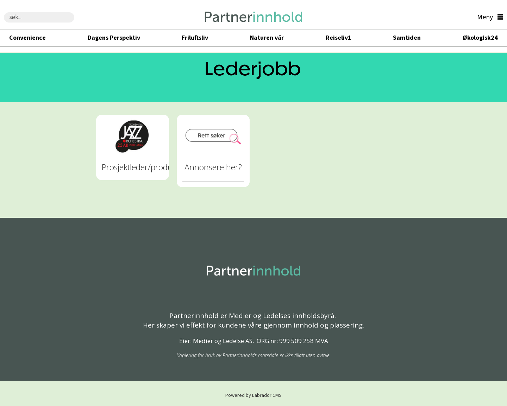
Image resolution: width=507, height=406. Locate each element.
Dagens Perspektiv (114, 37)
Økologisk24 (480, 37)
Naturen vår (267, 37)
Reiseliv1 (338, 37)
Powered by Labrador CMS (253, 395)
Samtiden (407, 37)
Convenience (27, 37)
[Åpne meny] (488, 17)
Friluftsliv (195, 37)
